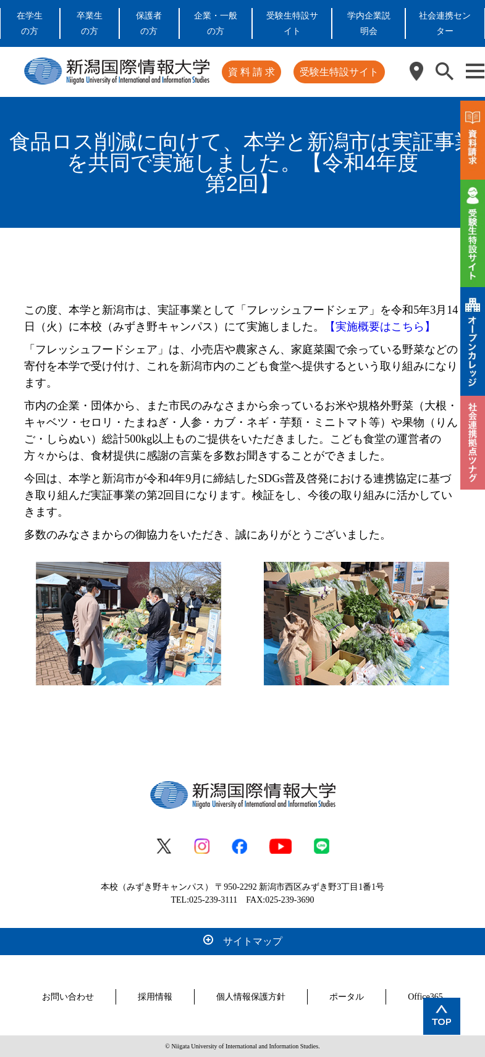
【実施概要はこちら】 (380, 326)
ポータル (346, 996)
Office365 (425, 996)
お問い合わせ (68, 996)
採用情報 (155, 996)
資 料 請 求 (251, 72)
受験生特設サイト (339, 72)
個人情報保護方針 (250, 996)
